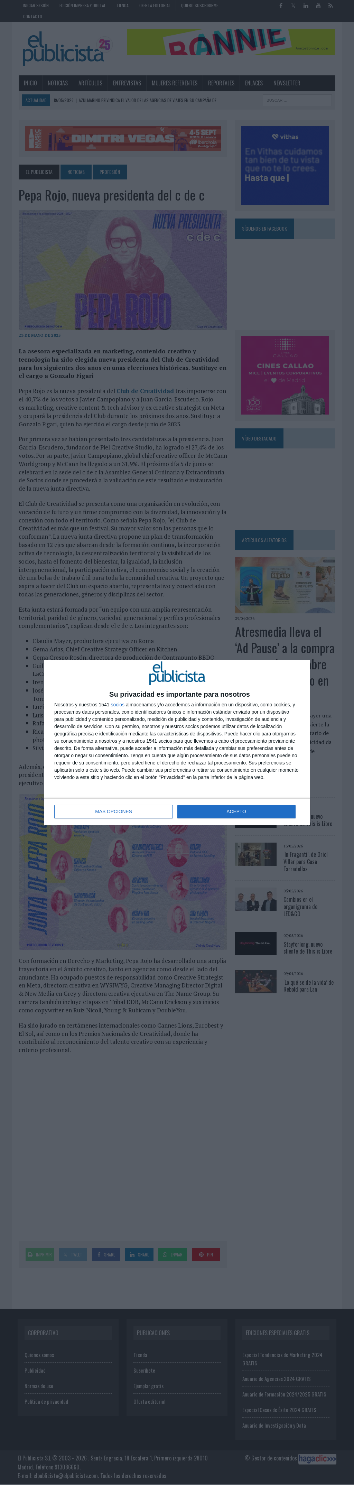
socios (117, 705)
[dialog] (177, 742)
